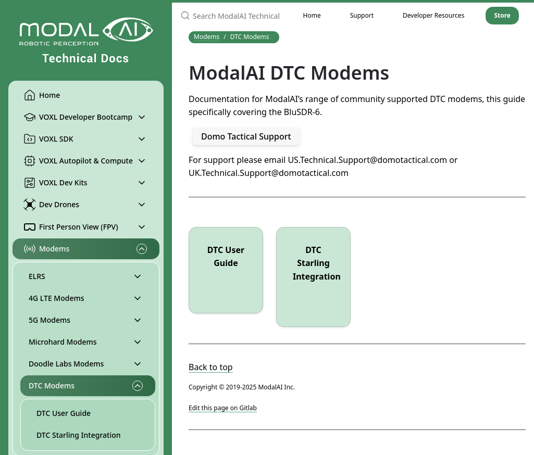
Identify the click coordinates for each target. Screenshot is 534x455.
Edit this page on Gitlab (223, 407)
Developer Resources (433, 15)
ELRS (37, 276)
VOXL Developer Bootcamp (77, 117)
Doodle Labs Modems (66, 364)
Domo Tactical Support (246, 136)
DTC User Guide (63, 413)
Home (41, 95)
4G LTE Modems (56, 298)
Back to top (211, 367)
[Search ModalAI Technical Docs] (230, 15)
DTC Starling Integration (78, 435)
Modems (46, 249)
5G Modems (49, 320)
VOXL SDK (48, 139)
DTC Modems (51, 385)
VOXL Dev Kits (55, 182)
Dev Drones (51, 204)
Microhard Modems (63, 342)
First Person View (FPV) (70, 227)
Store (502, 15)
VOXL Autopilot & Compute (78, 161)
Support (362, 15)
